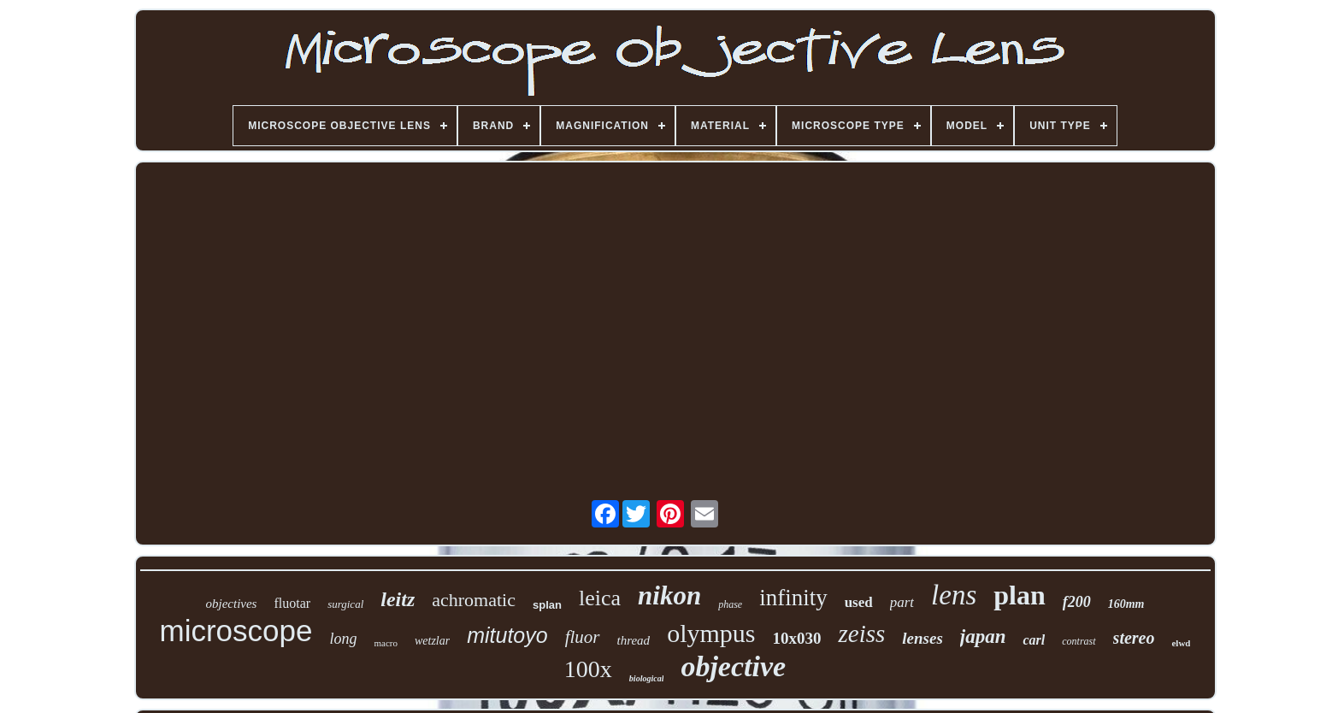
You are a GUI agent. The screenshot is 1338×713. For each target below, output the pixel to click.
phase (730, 604)
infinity (793, 597)
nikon (669, 595)
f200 (1077, 601)
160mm (1126, 604)
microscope (236, 630)
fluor (582, 637)
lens (953, 595)
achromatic (474, 599)
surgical (345, 604)
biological (646, 678)
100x (588, 669)
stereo (1134, 637)
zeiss (861, 633)
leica (600, 598)
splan (547, 604)
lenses (922, 638)
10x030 (796, 638)
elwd (1180, 643)
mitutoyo (507, 635)
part (902, 602)
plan (1019, 595)
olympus (711, 633)
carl (1034, 640)
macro (385, 643)
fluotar (292, 603)
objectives (230, 603)
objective (733, 666)
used (859, 602)
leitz (397, 599)
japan (983, 636)
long (343, 638)
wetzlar (432, 640)
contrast (1078, 641)
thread (634, 640)
